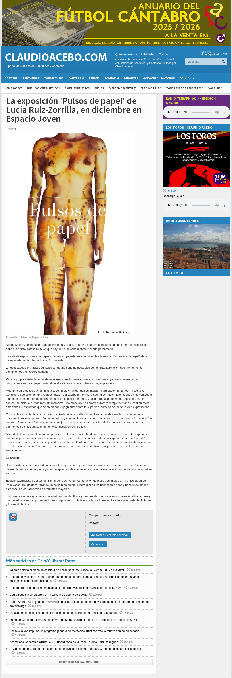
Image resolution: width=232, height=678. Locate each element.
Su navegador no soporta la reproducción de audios (196, 205)
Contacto (165, 54)
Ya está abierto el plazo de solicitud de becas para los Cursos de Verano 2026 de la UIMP (67, 570)
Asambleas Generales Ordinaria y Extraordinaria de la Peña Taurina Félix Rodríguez (64, 642)
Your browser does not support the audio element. (196, 112)
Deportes (131, 78)
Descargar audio (173, 196)
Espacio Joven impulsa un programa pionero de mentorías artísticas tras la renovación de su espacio (75, 631)
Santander (31, 78)
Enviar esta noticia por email (109, 535)
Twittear (94, 522)
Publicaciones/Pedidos (43, 88)
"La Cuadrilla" (151, 88)
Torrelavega (53, 78)
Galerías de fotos (77, 88)
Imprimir (98, 544)
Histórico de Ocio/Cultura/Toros (79, 661)
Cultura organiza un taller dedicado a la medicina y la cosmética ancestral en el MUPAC (66, 587)
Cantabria (76, 78)
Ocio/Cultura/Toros (159, 78)
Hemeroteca (13, 88)
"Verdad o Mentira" (122, 88)
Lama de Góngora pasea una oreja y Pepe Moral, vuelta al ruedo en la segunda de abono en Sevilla (74, 619)
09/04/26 (170, 191)
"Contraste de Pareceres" (184, 88)
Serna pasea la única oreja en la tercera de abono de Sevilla (48, 594)
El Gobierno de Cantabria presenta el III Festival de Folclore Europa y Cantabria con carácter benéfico (75, 648)
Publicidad (147, 54)
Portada (11, 78)
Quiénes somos (126, 54)
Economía (112, 78)
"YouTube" (214, 88)
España (94, 78)
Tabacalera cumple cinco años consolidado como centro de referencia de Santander (64, 612)
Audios (99, 88)
